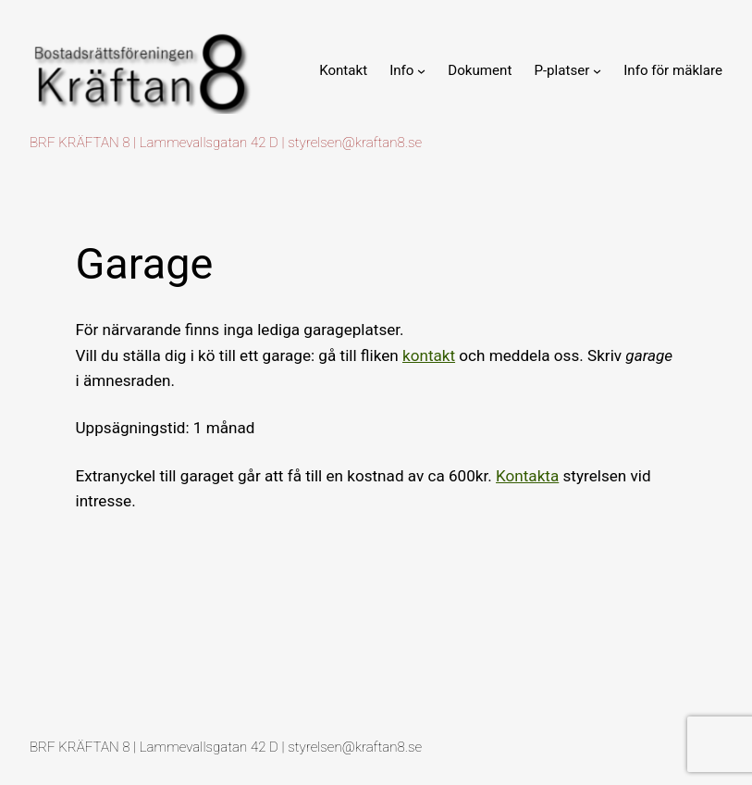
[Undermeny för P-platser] (597, 71)
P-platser (561, 70)
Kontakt (343, 70)
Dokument (480, 70)
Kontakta (527, 476)
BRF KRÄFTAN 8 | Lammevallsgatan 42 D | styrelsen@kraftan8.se (226, 142)
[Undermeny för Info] (421, 71)
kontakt (428, 355)
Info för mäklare (672, 70)
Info (401, 70)
